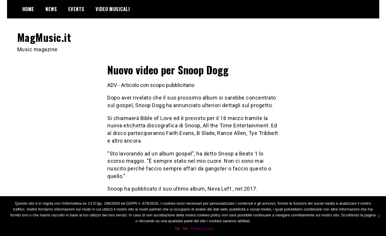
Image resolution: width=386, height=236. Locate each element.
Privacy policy (202, 228)
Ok (177, 228)
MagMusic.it (44, 37)
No (185, 228)
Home (28, 9)
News (51, 9)
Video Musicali (113, 9)
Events (76, 9)
